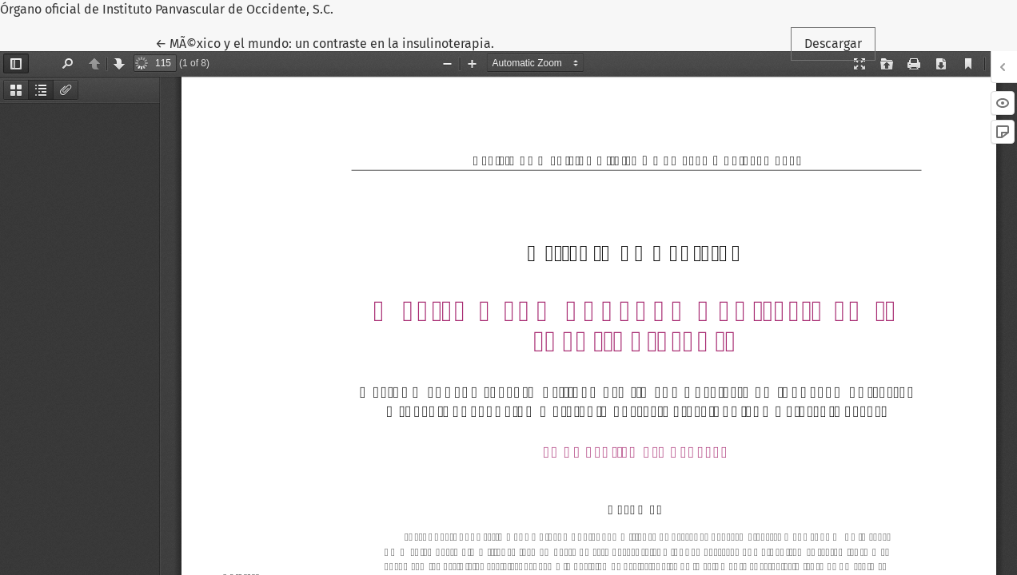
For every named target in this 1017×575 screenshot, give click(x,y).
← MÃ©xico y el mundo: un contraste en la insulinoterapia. (324, 42)
